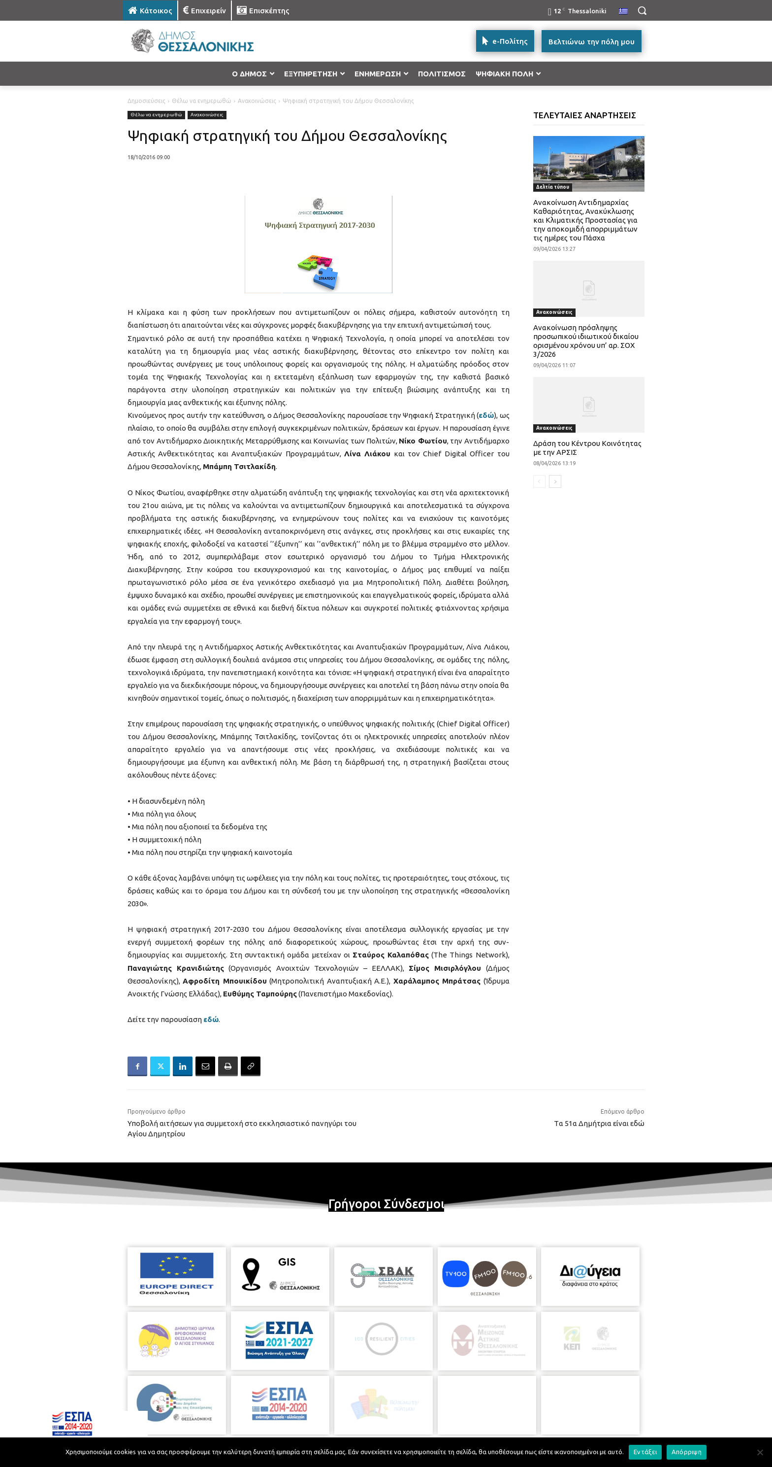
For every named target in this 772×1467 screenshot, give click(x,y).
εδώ (486, 415)
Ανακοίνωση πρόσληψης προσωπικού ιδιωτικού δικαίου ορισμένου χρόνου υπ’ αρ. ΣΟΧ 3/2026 (586, 340)
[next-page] (555, 481)
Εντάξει (645, 1451)
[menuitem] (623, 12)
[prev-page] (539, 481)
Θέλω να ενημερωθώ (201, 101)
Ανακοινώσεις (257, 101)
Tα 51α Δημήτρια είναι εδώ (599, 1123)
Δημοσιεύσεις (146, 101)
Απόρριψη (687, 1451)
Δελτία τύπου (552, 187)
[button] (642, 10)
